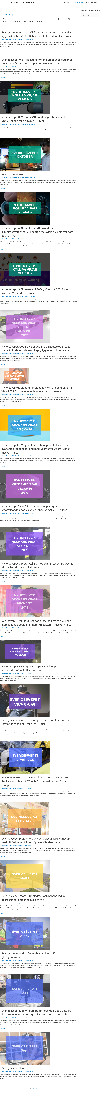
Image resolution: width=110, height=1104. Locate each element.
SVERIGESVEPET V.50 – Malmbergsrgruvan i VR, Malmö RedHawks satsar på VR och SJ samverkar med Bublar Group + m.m (37, 788)
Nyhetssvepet (20, 128)
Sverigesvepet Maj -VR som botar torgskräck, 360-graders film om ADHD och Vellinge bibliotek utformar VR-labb (36, 1022)
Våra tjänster (67, 2)
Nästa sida (69, 1100)
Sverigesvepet (20, 43)
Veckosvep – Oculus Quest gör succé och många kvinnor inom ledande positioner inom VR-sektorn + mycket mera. (38, 628)
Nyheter (15, 43)
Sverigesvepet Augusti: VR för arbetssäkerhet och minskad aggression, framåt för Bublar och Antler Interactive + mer (33, 36)
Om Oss (87, 2)
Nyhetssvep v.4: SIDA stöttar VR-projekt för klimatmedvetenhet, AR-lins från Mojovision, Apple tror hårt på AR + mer (36, 235)
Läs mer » (2, 54)
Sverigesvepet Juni (13, 1079)
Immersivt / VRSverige (24, 2)
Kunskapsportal (78, 2)
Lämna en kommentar (6, 43)
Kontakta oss (94, 2)
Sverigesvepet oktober (15, 178)
